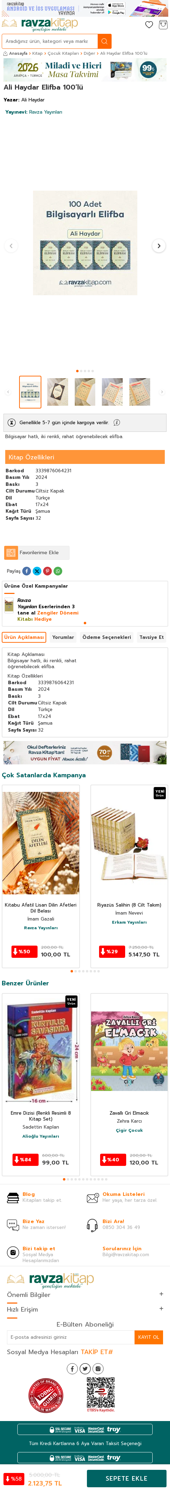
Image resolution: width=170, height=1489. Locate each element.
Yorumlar (63, 637)
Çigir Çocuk (129, 1130)
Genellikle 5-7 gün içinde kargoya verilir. (64, 422)
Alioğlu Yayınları (40, 1136)
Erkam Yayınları (129, 922)
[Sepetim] (163, 25)
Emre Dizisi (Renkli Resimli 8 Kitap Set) (41, 1116)
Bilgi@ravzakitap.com (126, 1254)
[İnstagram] (98, 1368)
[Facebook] (72, 1368)
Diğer (89, 53)
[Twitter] (85, 1368)
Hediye (43, 619)
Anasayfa (15, 53)
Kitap (37, 53)
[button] (77, 371)
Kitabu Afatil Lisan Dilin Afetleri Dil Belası (40, 908)
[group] (85, 242)
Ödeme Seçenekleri (106, 637)
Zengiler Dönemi (58, 613)
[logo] (40, 25)
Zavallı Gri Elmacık (129, 1113)
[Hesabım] (135, 25)
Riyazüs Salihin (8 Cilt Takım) (129, 905)
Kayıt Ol (148, 1337)
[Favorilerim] (149, 25)
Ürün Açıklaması (24, 637)
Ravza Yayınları (33, 112)
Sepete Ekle (127, 1478)
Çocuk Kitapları (63, 53)
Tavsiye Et (151, 637)
